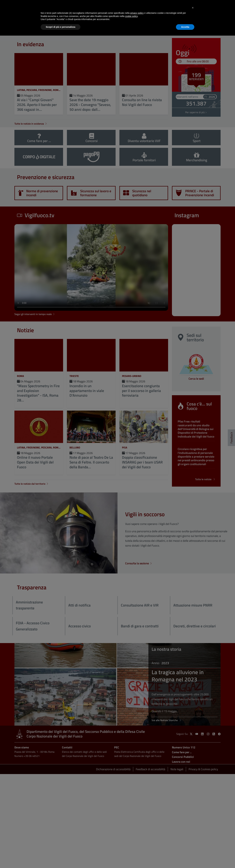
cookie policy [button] (131, 16)
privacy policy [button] (137, 13)
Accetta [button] (185, 27)
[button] (192, 7)
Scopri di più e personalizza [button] (60, 27)
